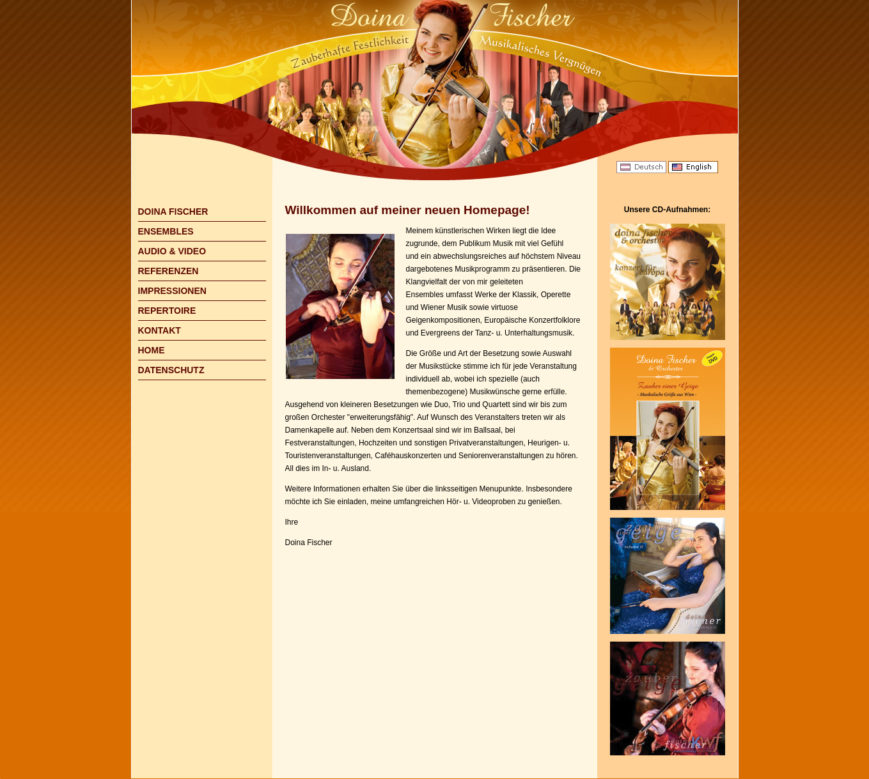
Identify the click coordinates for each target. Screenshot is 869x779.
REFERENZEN (168, 271)
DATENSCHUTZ (171, 370)
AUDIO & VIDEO (172, 251)
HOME (151, 350)
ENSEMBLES (166, 231)
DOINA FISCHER (173, 211)
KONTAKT (159, 330)
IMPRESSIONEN (172, 291)
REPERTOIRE (167, 310)
